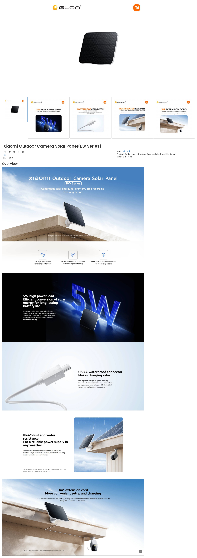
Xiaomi (126, 151)
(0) (5, 155)
